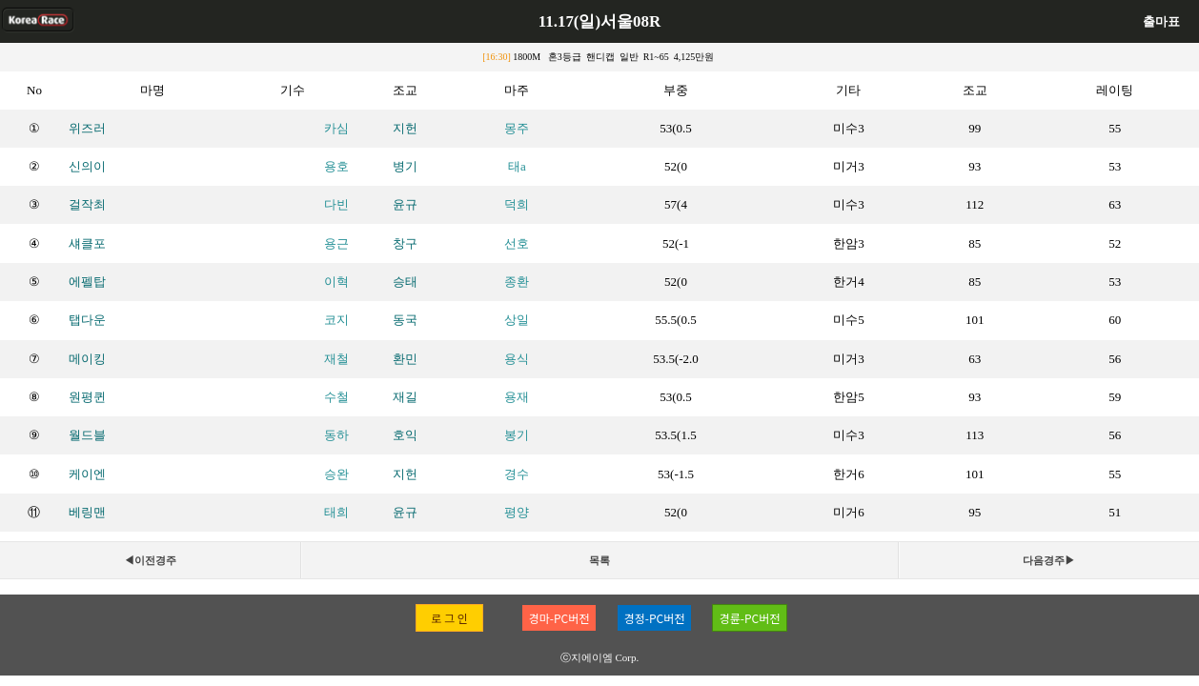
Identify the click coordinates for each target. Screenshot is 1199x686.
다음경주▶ (1049, 560)
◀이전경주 (150, 560)
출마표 (1161, 21)
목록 (599, 560)
